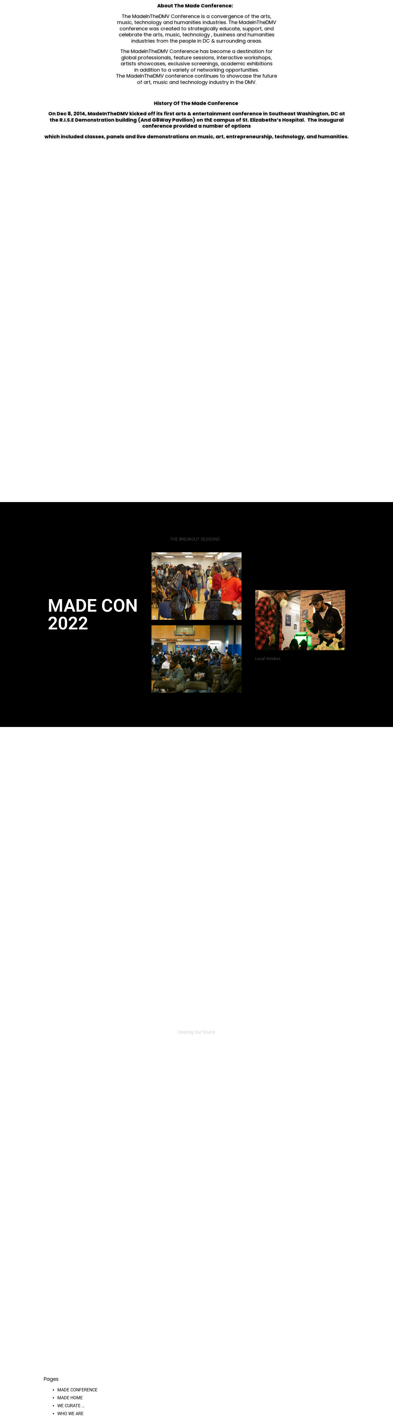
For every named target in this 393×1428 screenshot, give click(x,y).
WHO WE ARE (70, 1413)
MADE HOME (70, 1397)
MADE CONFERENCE (77, 1389)
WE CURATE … (71, 1405)
